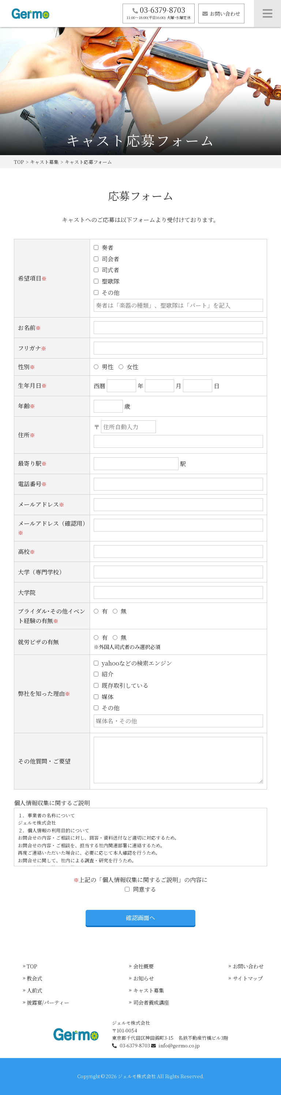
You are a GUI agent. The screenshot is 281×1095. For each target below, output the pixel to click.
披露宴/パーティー (48, 1002)
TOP (19, 161)
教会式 (34, 978)
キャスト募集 (44, 161)
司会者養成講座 (151, 1002)
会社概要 (143, 966)
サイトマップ (248, 978)
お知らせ (143, 978)
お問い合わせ (221, 13)
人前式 (34, 990)
